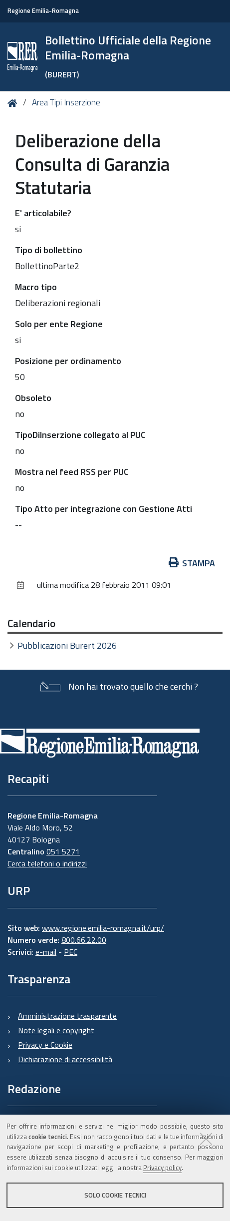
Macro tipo (36, 287)
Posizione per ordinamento (68, 361)
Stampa (192, 563)
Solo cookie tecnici (115, 1195)
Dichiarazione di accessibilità (65, 1059)
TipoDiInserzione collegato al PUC (80, 434)
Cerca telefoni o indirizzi (47, 863)
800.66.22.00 (83, 940)
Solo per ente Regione (59, 324)
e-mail (45, 952)
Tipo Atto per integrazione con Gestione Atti (103, 508)
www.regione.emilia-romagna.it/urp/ (103, 928)
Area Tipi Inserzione (66, 102)
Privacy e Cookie (45, 1045)
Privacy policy (162, 1168)
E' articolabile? (43, 213)
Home (14, 103)
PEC (70, 952)
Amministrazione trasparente (67, 1016)
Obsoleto (33, 398)
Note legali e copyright (56, 1030)
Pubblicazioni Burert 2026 (67, 645)
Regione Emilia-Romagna (43, 10)
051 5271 (63, 851)
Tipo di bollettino (48, 250)
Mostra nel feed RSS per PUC (72, 471)
